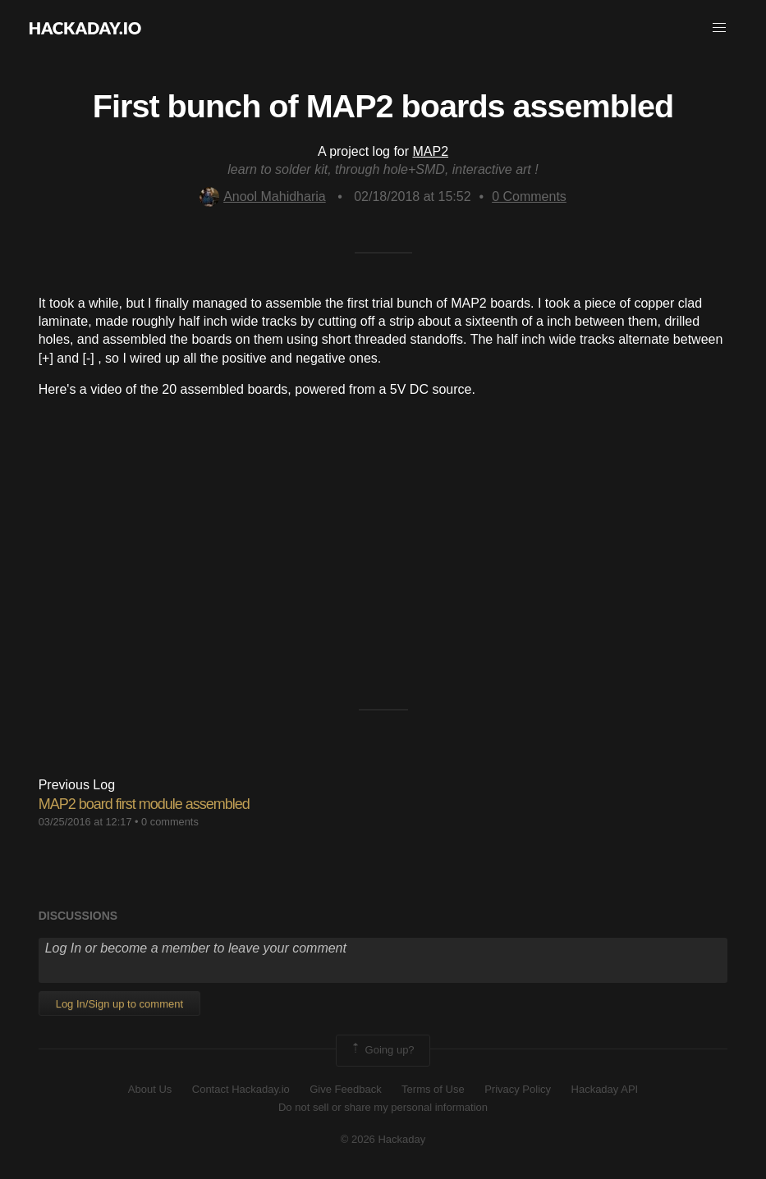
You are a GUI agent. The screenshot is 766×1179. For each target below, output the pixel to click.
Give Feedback (345, 1089)
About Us (150, 1089)
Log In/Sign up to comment (119, 1004)
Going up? (382, 1050)
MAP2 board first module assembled (144, 804)
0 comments (170, 822)
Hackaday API (605, 1089)
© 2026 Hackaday (383, 1139)
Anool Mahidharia (263, 196)
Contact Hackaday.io (241, 1089)
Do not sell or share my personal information (383, 1107)
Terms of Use (433, 1089)
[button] (719, 28)
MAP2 (431, 151)
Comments (529, 196)
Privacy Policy (517, 1089)
